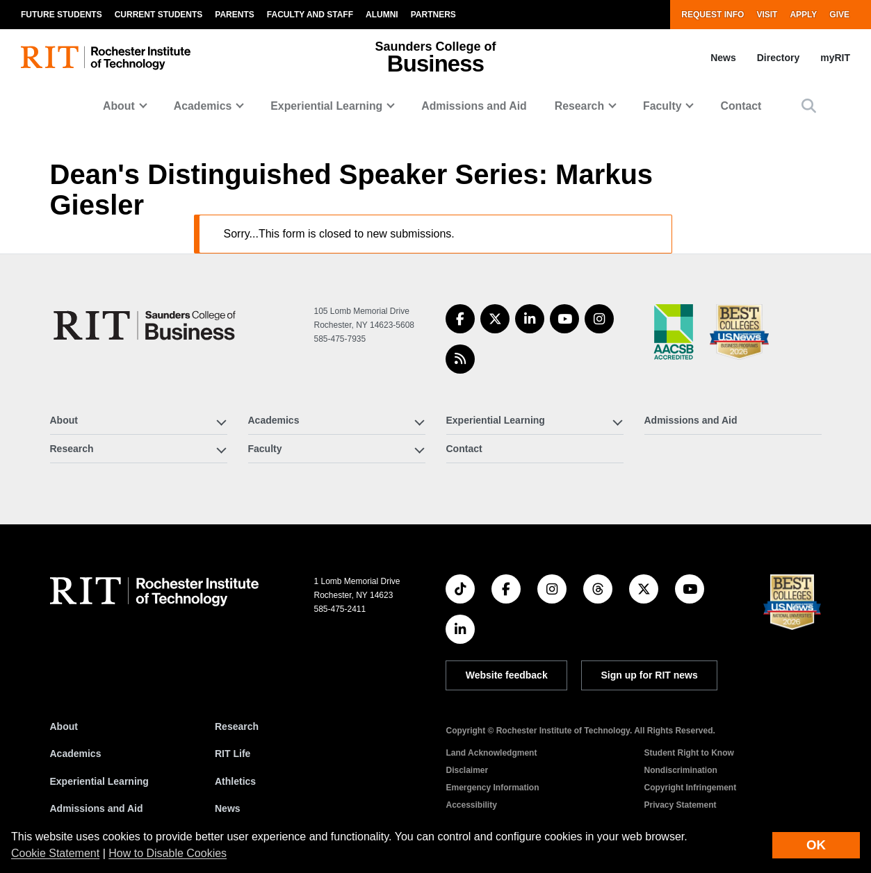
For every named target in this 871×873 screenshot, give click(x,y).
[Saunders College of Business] (146, 325)
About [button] (119, 106)
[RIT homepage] (105, 58)
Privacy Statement (680, 805)
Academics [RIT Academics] (75, 753)
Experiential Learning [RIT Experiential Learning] (99, 781)
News (723, 57)
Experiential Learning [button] (326, 106)
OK (816, 845)
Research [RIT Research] (237, 726)
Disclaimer (467, 770)
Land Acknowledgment (491, 753)
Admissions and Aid (474, 106)
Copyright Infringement (690, 787)
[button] (809, 106)
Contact (740, 106)
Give (839, 14)
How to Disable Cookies (167, 853)
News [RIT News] (228, 808)
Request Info (712, 14)
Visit (766, 14)
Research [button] (579, 106)
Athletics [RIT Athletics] (235, 781)
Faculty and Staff (310, 14)
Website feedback (507, 675)
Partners (433, 14)
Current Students (159, 14)
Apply (803, 14)
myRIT (835, 57)
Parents (234, 14)
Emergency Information (492, 787)
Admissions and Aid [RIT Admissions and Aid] (96, 808)
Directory (778, 57)
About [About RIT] (64, 726)
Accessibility (471, 805)
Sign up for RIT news (649, 675)
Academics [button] (203, 106)
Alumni (382, 14)
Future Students (61, 14)
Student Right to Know (688, 753)
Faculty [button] (662, 106)
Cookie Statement (55, 853)
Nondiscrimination (680, 770)
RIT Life (232, 753)
